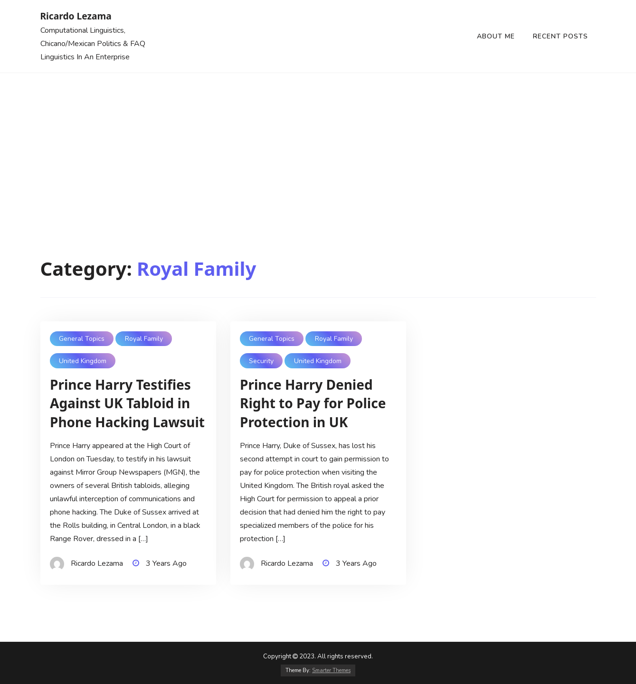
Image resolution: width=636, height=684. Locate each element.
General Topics (81, 338)
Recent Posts (560, 36)
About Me (496, 36)
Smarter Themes (331, 670)
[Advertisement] (318, 144)
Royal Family (144, 338)
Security (261, 360)
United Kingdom (82, 360)
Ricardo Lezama (76, 15)
